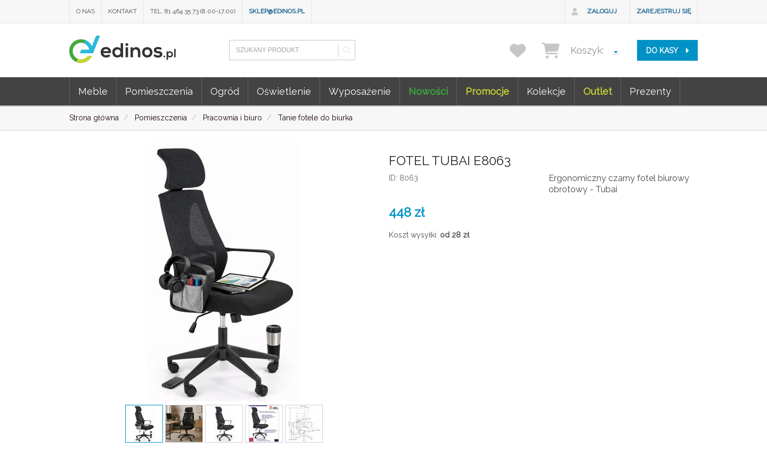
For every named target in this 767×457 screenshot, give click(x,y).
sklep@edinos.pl (277, 11)
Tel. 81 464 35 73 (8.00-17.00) (192, 11)
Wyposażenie (360, 91)
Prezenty (650, 91)
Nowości (428, 91)
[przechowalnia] (524, 50)
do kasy (667, 50)
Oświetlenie (284, 91)
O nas (85, 11)
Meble (93, 91)
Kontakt (122, 11)
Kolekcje (546, 91)
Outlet (597, 91)
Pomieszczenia (159, 91)
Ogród (224, 91)
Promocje (487, 91)
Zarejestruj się (664, 11)
